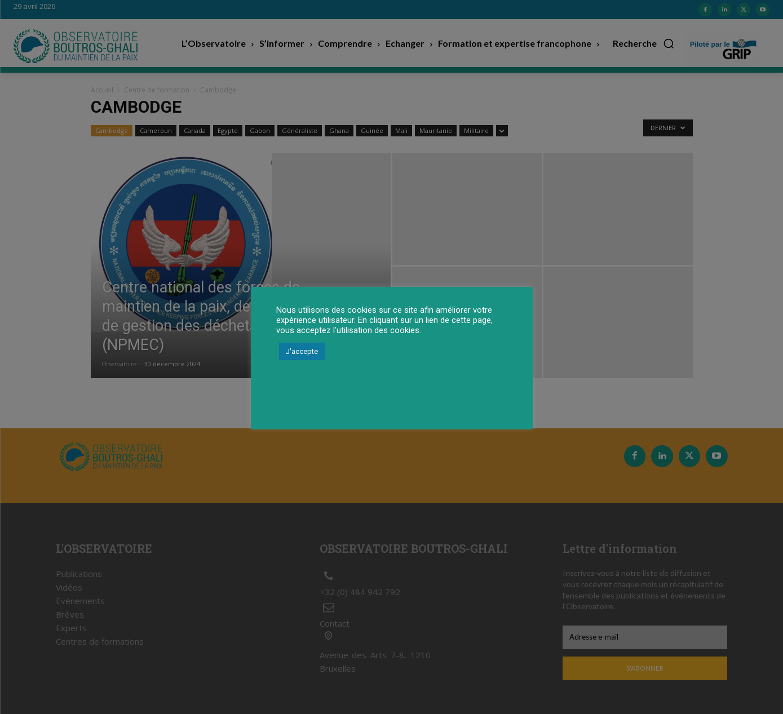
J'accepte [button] (302, 351)
